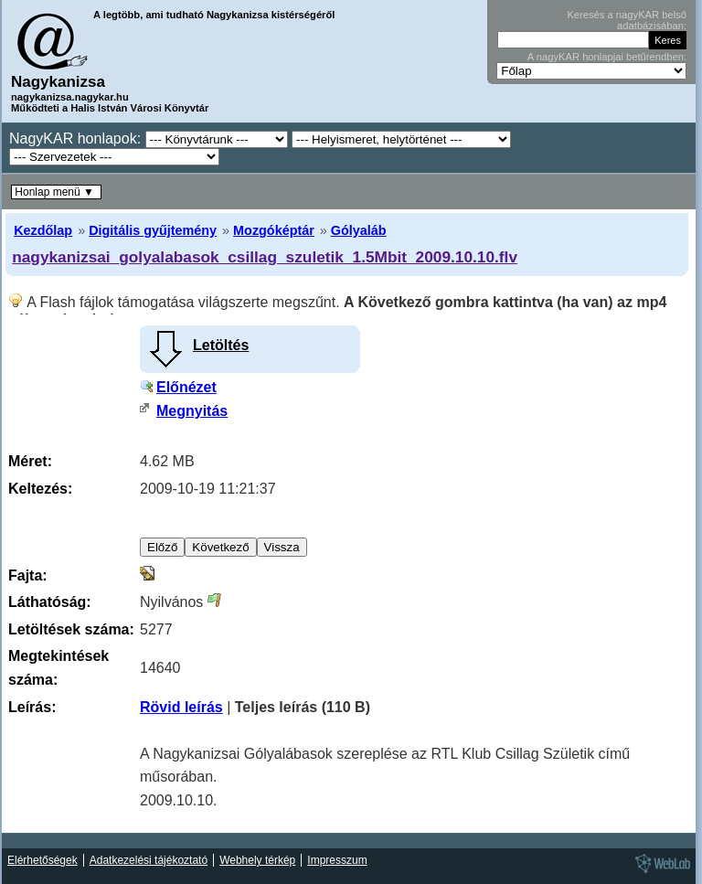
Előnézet (186, 387)
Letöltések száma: (71, 629)
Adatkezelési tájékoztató (148, 860)
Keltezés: (40, 488)
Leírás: (32, 707)
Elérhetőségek (42, 860)
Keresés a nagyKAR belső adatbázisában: (626, 20)
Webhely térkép (257, 860)
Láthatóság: (49, 602)
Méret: (30, 461)
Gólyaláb (359, 230)
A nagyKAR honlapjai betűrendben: (606, 56)
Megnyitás (192, 411)
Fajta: (28, 575)
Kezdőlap (43, 230)
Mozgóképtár (273, 230)
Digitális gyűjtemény (153, 230)
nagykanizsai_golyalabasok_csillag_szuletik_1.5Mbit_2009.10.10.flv (264, 257)
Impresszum (337, 860)
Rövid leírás (181, 707)
